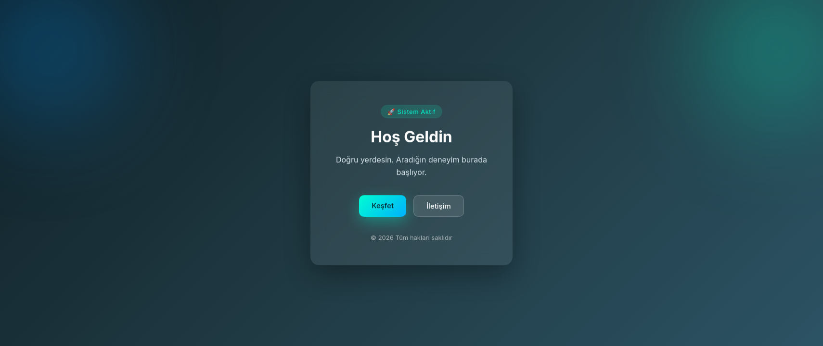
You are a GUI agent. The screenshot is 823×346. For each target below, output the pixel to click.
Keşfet (383, 206)
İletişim (438, 207)
